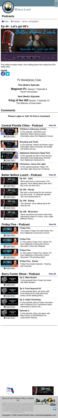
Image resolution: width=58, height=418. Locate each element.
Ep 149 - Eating (27, 200)
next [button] (37, 58)
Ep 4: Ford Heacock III (30, 288)
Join (27, 116)
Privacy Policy (20, 398)
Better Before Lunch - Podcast (22, 175)
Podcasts (15, 21)
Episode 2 (24, 310)
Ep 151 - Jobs (26, 178)
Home (5, 21)
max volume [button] (14, 58)
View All (52, 125)
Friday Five (25, 228)
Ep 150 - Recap (27, 189)
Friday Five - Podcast (16, 224)
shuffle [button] (48, 58)
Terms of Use (7, 398)
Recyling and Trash (29, 142)
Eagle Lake (23, 9)
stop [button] (31, 58)
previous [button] (20, 58)
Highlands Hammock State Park (35, 153)
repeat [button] (43, 58)
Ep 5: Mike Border (28, 277)
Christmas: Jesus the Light (32, 164)
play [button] (26, 58)
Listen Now (9, 136)
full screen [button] (52, 58)
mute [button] (4, 58)
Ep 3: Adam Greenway (30, 299)
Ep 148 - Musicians (29, 211)
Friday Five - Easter (29, 261)
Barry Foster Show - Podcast (21, 273)
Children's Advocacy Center (33, 129)
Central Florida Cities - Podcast (22, 125)
